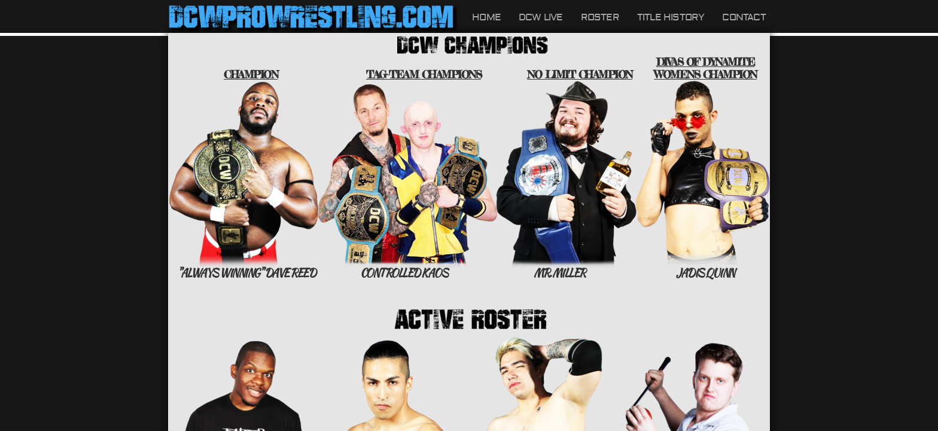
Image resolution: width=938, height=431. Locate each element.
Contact (743, 17)
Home (486, 17)
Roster (600, 17)
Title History (671, 17)
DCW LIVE (541, 17)
